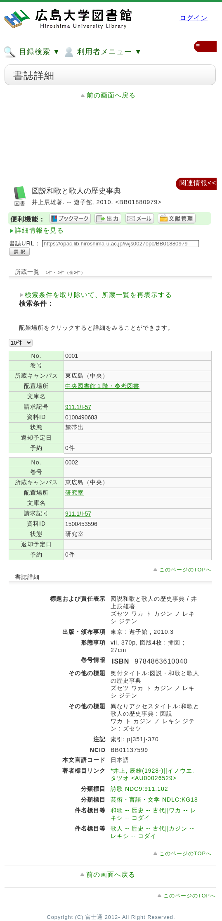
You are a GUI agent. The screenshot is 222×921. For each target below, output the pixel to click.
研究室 (74, 492)
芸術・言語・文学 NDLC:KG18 (154, 799)
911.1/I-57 (78, 407)
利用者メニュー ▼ (102, 52)
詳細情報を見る (39, 230)
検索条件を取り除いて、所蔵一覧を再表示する (98, 294)
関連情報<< (197, 182)
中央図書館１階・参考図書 (102, 386)
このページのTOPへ (185, 569)
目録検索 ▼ (31, 52)
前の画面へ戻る (111, 95)
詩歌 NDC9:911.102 (139, 788)
